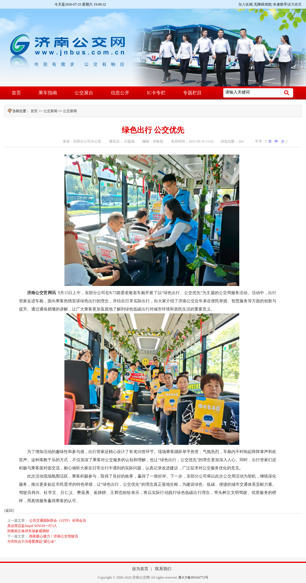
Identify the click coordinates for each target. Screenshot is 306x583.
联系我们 (163, 569)
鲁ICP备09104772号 (193, 577)
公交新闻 (50, 111)
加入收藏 (245, 4)
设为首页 (295, 4)
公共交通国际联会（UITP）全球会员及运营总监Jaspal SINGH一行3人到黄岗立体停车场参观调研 (46, 525)
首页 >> (37, 111)
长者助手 (280, 4)
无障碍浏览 (262, 4)
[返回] (9, 511)
